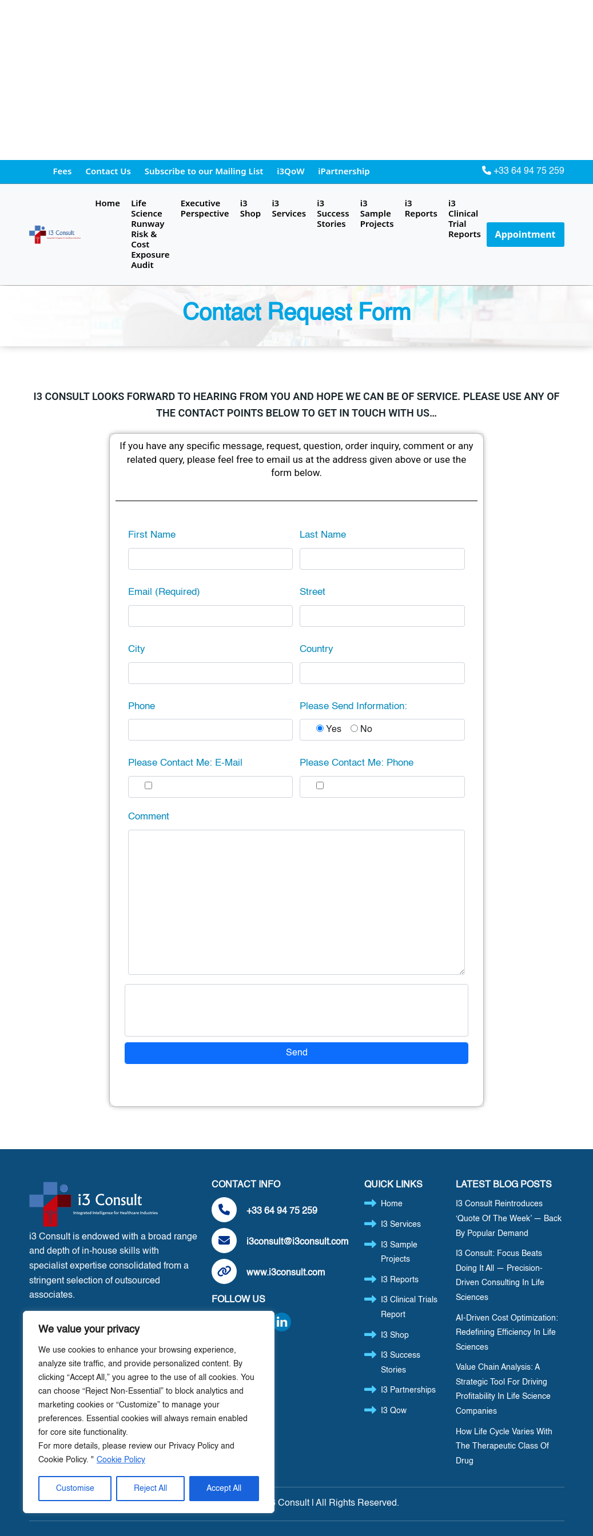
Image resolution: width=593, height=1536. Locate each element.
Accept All (223, 1489)
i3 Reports (421, 208)
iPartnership (343, 171)
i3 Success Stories (333, 213)
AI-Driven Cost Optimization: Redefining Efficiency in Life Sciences (507, 1332)
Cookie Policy (121, 1460)
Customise (75, 1489)
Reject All (150, 1489)
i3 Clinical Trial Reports (464, 218)
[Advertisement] (296, 80)
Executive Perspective (205, 208)
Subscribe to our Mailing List (205, 171)
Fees (63, 171)
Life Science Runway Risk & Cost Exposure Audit (150, 233)
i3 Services (289, 208)
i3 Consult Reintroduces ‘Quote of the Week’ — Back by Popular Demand (509, 1218)
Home (107, 203)
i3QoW (292, 171)
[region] (148, 1412)
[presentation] (219, 1010)
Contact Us (109, 171)
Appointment (525, 234)
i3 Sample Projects (377, 213)
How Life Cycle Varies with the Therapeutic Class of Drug (504, 1446)
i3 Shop (250, 208)
